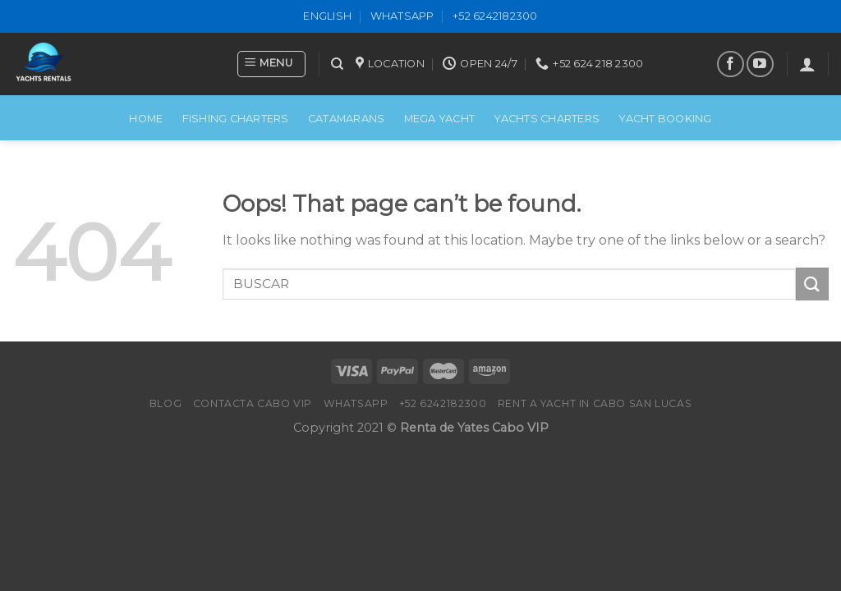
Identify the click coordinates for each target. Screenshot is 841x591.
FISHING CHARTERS (235, 118)
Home (146, 118)
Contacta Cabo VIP (252, 403)
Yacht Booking (664, 118)
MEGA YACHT (440, 118)
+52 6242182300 (495, 16)
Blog (165, 403)
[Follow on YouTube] (760, 64)
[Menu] (271, 64)
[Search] (337, 64)
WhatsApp (402, 16)
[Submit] (812, 284)
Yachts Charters (547, 118)
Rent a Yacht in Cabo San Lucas (595, 403)
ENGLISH (327, 16)
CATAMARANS (346, 118)
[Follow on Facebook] (730, 64)
